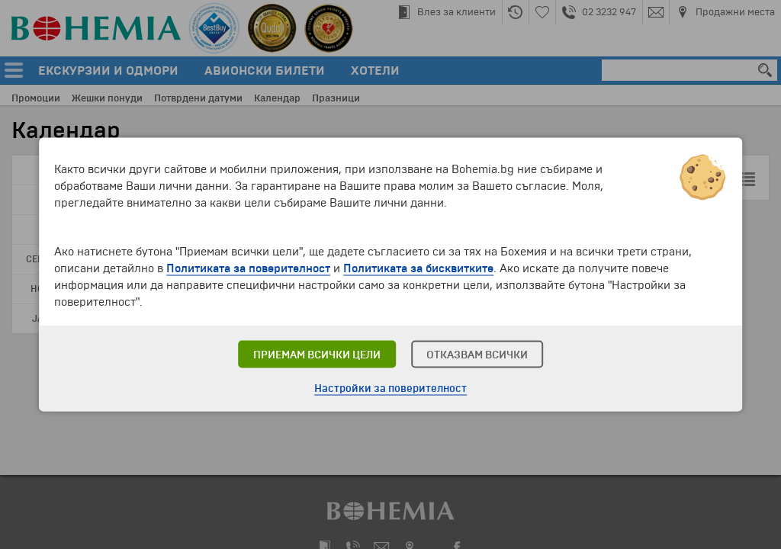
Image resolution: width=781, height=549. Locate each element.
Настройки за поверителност (390, 388)
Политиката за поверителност (248, 268)
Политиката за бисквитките (418, 268)
